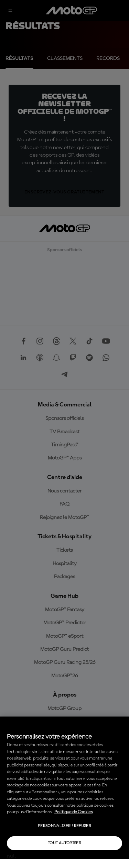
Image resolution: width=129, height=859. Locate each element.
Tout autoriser (64, 843)
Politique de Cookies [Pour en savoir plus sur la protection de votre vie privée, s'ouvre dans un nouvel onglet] (73, 812)
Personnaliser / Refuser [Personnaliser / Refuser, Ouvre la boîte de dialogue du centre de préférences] (64, 826)
